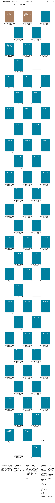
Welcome (50, 474)
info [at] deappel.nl (18, 472)
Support (50, 477)
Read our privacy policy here (31, 477)
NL (49, 1)
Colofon (50, 478)
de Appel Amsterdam (6, 1)
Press (49, 475)
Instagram (43, 465)
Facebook (43, 467)
